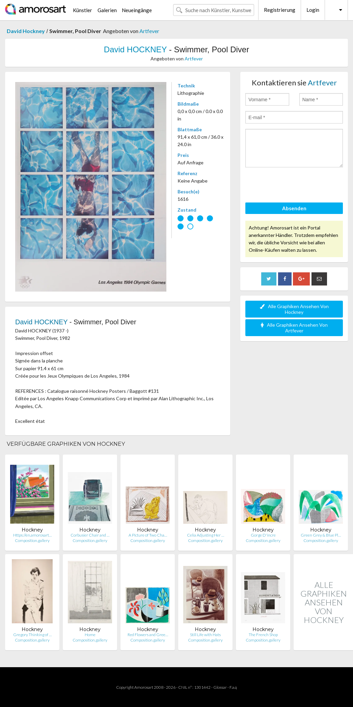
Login (312, 10)
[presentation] (296, 186)
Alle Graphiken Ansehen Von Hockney (294, 309)
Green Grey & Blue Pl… (321, 535)
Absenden (294, 208)
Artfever (149, 31)
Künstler (82, 10)
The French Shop (263, 634)
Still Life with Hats (205, 634)
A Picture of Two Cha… (148, 535)
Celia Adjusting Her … (205, 535)
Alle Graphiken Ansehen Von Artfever (294, 327)
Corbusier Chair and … (90, 535)
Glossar (220, 687)
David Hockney (26, 31)
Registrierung (279, 10)
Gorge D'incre (263, 535)
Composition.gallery (32, 540)
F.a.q (233, 687)
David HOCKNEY (135, 49)
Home (90, 634)
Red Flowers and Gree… (148, 634)
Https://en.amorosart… (32, 535)
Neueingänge (137, 10)
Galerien (107, 10)
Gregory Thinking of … (32, 634)
